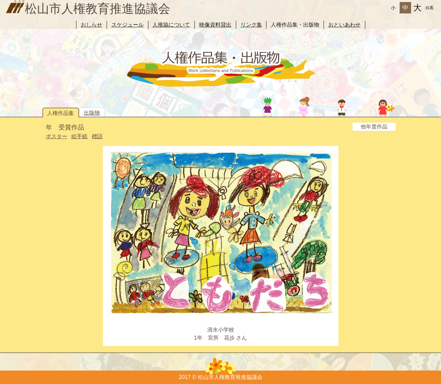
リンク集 (251, 25)
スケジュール (127, 25)
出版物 (92, 113)
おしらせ (91, 25)
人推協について (171, 25)
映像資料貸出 (215, 25)
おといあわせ (344, 25)
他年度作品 (374, 126)
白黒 (430, 7)
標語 (97, 136)
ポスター (56, 136)
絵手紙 (79, 136)
